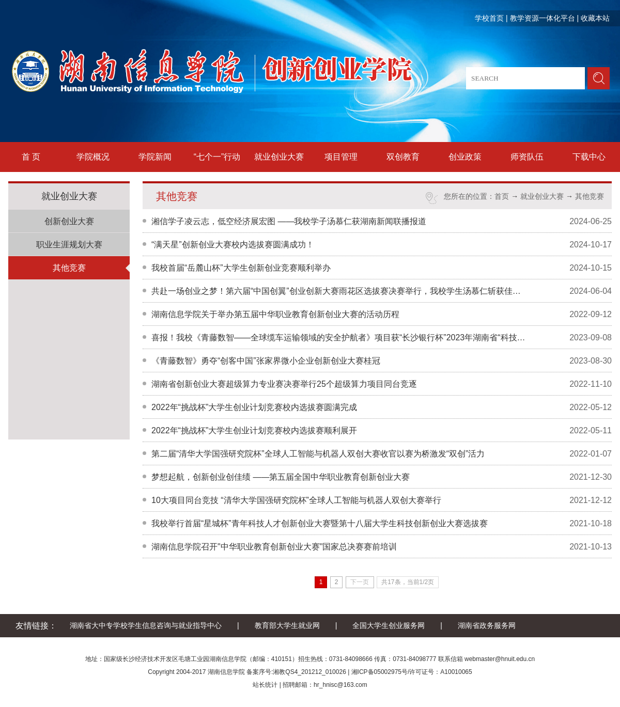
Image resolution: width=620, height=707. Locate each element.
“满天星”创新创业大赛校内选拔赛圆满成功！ (232, 244)
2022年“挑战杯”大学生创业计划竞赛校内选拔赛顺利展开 (254, 430)
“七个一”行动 (217, 156)
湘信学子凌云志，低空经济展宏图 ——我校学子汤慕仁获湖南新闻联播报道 (288, 221)
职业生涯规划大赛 (69, 244)
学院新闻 (155, 156)
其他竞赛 (69, 267)
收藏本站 (595, 18)
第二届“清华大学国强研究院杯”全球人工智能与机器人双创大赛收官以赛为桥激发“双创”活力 (318, 453)
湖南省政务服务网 (487, 625)
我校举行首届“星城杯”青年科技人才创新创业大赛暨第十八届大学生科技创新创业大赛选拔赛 (319, 523)
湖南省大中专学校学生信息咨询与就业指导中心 (146, 625)
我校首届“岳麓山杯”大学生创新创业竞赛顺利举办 (241, 267)
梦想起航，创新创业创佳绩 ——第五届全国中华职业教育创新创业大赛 (280, 477)
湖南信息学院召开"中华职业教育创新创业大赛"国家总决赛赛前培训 (274, 546)
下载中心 (589, 156)
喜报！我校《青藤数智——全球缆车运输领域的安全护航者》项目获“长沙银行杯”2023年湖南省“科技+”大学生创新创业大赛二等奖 (338, 337)
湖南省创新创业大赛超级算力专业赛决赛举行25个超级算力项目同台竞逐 (284, 384)
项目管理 (341, 156)
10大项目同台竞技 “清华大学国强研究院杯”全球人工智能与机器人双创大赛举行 (296, 500)
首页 (501, 196)
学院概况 (93, 156)
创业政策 (465, 156)
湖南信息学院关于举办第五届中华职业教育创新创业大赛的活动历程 (275, 314)
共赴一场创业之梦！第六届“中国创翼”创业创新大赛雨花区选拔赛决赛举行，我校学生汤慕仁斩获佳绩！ (338, 291)
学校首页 (489, 18)
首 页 (31, 156)
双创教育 (403, 156)
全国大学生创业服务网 (388, 625)
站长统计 (265, 684)
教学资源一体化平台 (542, 18)
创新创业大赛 (69, 221)
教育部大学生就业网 (287, 625)
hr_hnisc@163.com (340, 684)
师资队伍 (527, 156)
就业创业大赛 (279, 156)
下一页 (359, 582)
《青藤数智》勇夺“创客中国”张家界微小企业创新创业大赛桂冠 (265, 360)
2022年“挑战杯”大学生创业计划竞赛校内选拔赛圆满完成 (254, 407)
